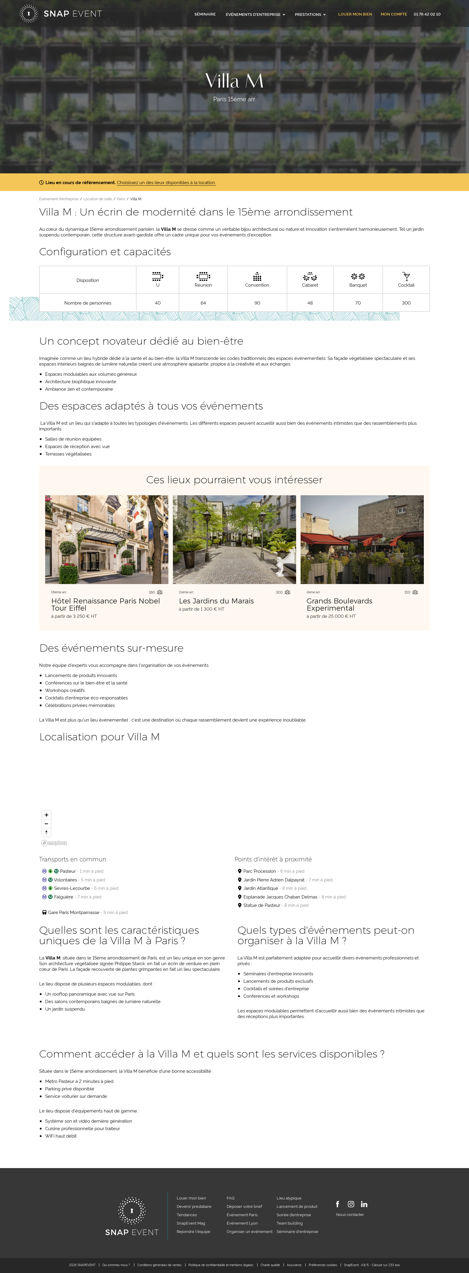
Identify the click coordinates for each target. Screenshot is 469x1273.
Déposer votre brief (244, 1206)
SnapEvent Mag (191, 1222)
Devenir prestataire (194, 1206)
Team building (290, 1222)
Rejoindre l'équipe (193, 1231)
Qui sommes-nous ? (116, 1265)
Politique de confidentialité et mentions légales (220, 1265)
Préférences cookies (323, 1265)
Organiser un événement (249, 1231)
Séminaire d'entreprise (297, 1231)
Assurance (294, 1265)
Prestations (310, 14)
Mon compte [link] (394, 14)
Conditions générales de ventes (159, 1265)
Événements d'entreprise (255, 14)
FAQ (230, 1197)
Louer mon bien (355, 14)
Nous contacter (350, 1214)
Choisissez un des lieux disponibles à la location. (166, 182)
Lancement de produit (297, 1206)
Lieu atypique (289, 1197)
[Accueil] (60, 14)
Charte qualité (270, 1265)
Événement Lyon (242, 1222)
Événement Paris (242, 1214)
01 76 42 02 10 (427, 13)
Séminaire (205, 13)
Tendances (187, 1214)
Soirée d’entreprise (294, 1214)
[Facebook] (337, 1205)
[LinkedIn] (364, 1205)
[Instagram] (351, 1205)
